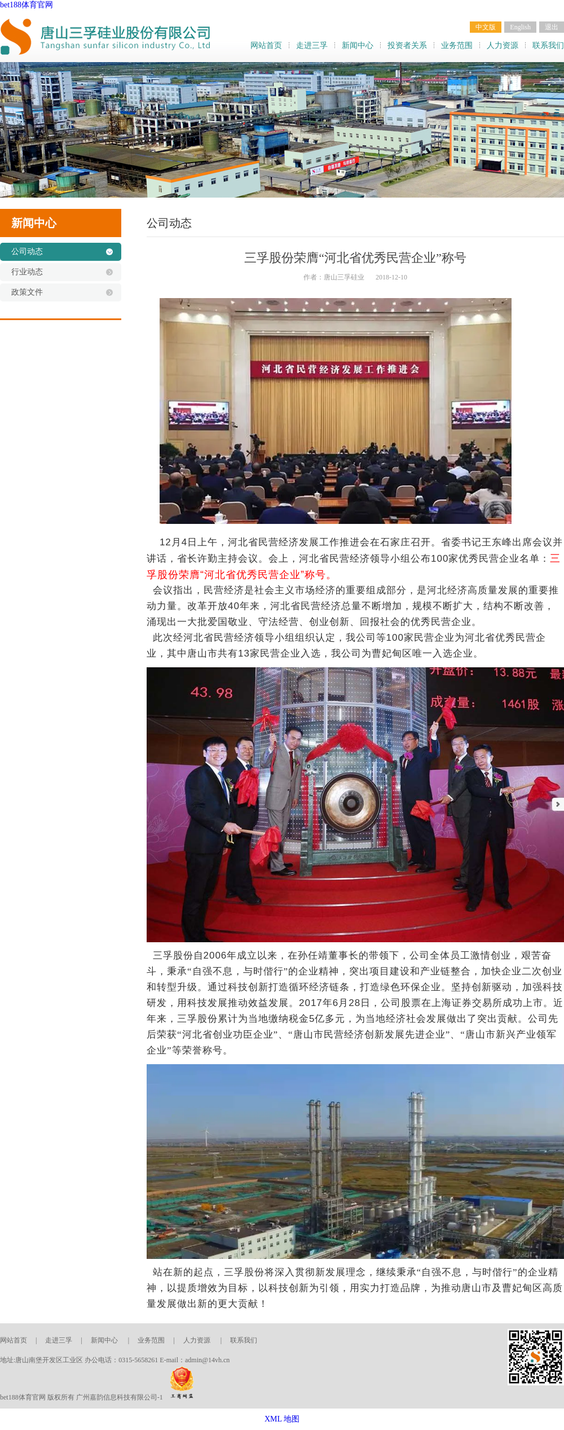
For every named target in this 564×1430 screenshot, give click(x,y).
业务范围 (457, 45)
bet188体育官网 (26, 5)
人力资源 (502, 45)
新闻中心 (357, 45)
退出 (551, 27)
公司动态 (27, 251)
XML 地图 (282, 1419)
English (520, 27)
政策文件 (27, 292)
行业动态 (27, 272)
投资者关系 (407, 45)
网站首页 (266, 45)
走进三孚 (312, 45)
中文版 (485, 27)
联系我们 (548, 45)
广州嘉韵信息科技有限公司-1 (119, 1397)
